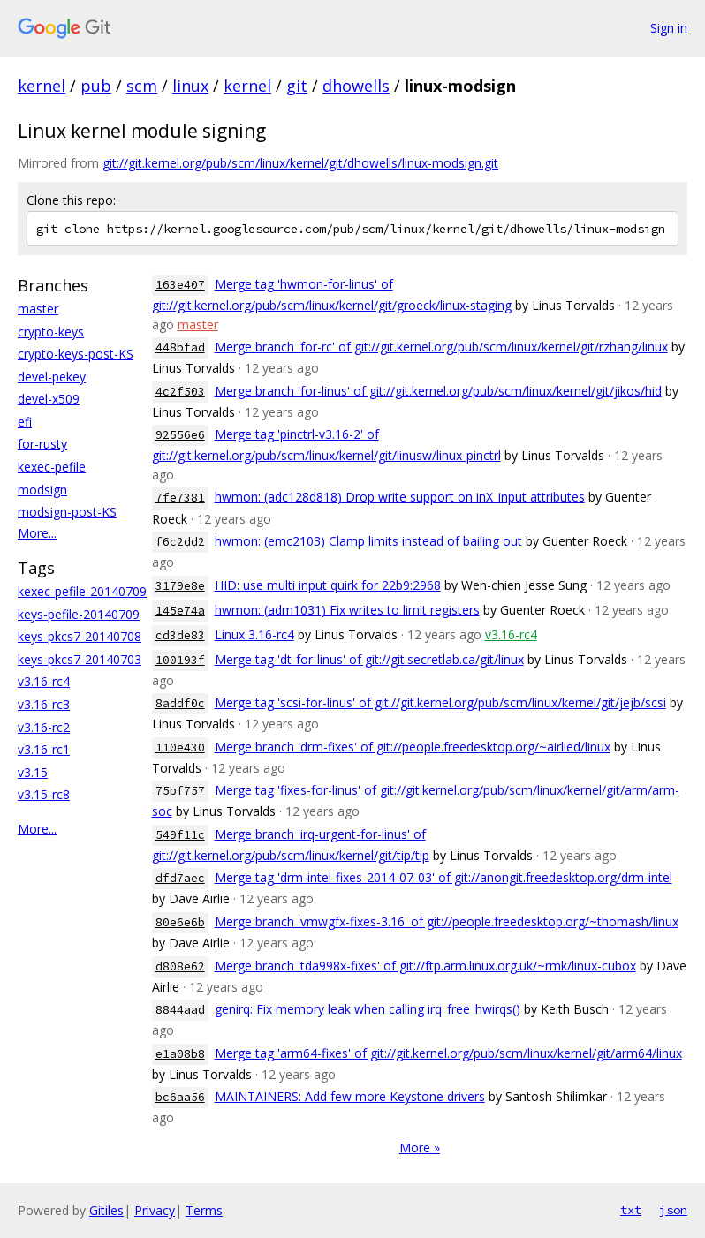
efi (25, 421)
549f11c (180, 834)
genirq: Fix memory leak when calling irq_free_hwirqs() (367, 1008)
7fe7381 (180, 497)
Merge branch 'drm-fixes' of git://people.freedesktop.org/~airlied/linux (412, 746)
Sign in (668, 27)
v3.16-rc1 (44, 749)
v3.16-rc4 (44, 681)
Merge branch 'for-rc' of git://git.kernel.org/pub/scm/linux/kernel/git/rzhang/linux (441, 346)
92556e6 (180, 434)
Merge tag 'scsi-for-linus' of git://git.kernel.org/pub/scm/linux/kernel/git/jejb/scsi (440, 702)
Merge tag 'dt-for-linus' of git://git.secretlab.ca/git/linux (369, 659)
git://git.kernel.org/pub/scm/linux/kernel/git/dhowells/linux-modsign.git (300, 163)
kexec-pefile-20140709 (82, 591)
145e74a (180, 610)
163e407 (180, 284)
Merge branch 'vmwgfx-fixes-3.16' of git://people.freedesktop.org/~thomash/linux (446, 921)
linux (190, 85)
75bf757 (180, 790)
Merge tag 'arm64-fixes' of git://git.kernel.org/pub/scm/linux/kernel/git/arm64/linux (448, 1053)
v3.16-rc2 (44, 727)
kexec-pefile (52, 466)
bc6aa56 (180, 1097)
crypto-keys (51, 331)
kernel (41, 85)
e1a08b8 (180, 1053)
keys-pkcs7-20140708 (79, 636)
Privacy (154, 1210)
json (673, 1210)
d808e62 (180, 966)
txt (630, 1210)
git (296, 85)
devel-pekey (52, 376)
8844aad (180, 1009)
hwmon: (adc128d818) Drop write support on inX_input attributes (400, 496)
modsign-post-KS (67, 511)
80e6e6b (180, 922)
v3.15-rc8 (44, 794)
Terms (204, 1210)
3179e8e (180, 585)
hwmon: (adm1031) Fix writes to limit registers (347, 609)
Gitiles (106, 1210)
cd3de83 (180, 635)
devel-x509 (49, 398)
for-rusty (42, 443)
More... (37, 533)
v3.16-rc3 (44, 704)
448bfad (180, 347)
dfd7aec (180, 878)
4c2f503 (180, 391)
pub (95, 85)
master (38, 308)
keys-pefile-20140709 (79, 614)
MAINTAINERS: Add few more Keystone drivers (350, 1096)
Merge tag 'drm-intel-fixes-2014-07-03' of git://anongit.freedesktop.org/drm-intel (443, 877)
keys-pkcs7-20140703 (79, 659)
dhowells (356, 85)
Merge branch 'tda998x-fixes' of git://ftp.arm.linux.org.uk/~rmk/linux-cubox (425, 965)
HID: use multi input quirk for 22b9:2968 (328, 585)
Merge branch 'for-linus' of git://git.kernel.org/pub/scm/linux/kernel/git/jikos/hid (438, 390)
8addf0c (180, 703)
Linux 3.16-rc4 (254, 634)
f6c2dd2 (180, 541)
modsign (42, 489)
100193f (180, 660)
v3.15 (33, 772)
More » (419, 1147)
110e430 (180, 747)
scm (141, 85)
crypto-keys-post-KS (75, 353)
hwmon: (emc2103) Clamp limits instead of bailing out (368, 540)
